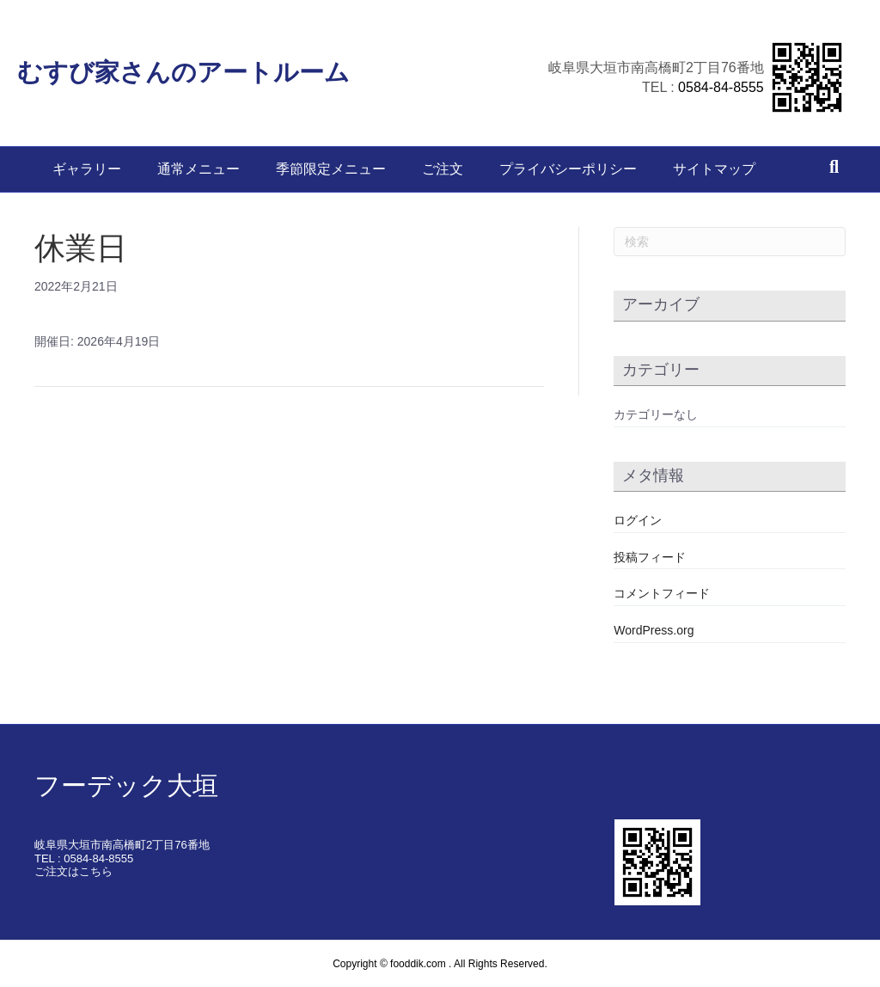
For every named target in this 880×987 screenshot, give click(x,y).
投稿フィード (650, 557)
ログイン (638, 520)
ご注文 (442, 169)
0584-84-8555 (704, 85)
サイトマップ (714, 169)
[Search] (834, 166)
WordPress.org (654, 630)
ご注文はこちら (73, 871)
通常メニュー (198, 169)
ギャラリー (86, 169)
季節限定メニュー (331, 169)
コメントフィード (662, 593)
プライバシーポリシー (568, 169)
